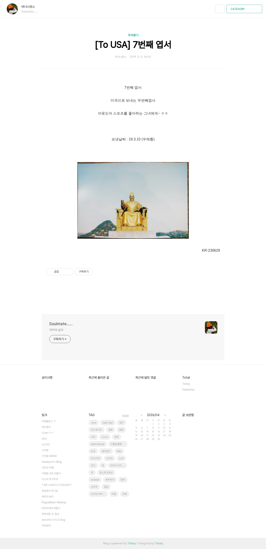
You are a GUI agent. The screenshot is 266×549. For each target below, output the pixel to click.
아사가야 (95, 458)
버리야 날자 (48, 496)
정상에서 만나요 (50, 490)
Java (93, 422)
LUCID (46, 444)
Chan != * (47, 432)
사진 (93, 437)
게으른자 (46, 427)
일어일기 (106, 451)
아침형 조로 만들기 (51, 473)
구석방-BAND (49, 456)
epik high (108, 422)
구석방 (45, 450)
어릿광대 (46, 525)
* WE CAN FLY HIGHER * (57, 485)
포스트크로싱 (106, 472)
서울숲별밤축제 (118, 444)
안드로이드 (96, 429)
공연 (116, 437)
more (125, 415)
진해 (124, 494)
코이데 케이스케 (99, 494)
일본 (110, 429)
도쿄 (93, 451)
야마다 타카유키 (118, 465)
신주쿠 (94, 486)
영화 (121, 429)
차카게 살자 (56, 330)
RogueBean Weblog (54, 502)
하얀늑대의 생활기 (51, 508)
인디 (93, 465)
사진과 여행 (48, 467)
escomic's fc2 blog (53, 519)
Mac (119, 451)
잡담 (106, 486)
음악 (123, 479)
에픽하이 (109, 479)
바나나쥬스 (30, 6)
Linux (105, 437)
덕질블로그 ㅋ (49, 421)
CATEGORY (245, 9)
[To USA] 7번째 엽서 (133, 44)
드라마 (109, 458)
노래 (121, 458)
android (95, 479)
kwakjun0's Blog (52, 461)
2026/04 (153, 415)
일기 (121, 422)
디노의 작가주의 (50, 479)
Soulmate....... (61, 323)
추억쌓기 (133, 35)
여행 (114, 494)
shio (44, 438)
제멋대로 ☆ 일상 (50, 514)
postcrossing (97, 444)
